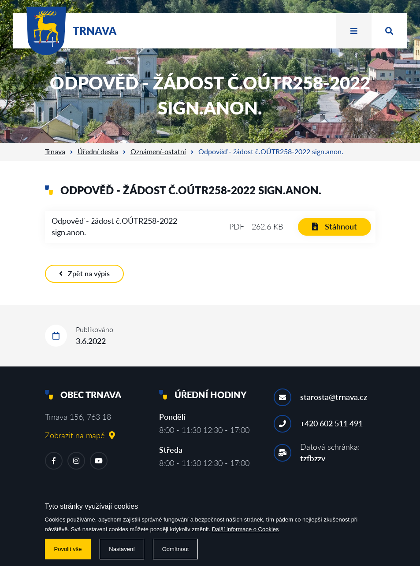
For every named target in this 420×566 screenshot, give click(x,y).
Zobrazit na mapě (80, 435)
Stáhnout (334, 226)
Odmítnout (175, 549)
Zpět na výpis (84, 273)
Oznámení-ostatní (158, 151)
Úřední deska (98, 151)
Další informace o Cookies (245, 529)
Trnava (55, 151)
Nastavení (122, 549)
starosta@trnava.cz (333, 397)
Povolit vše (68, 549)
